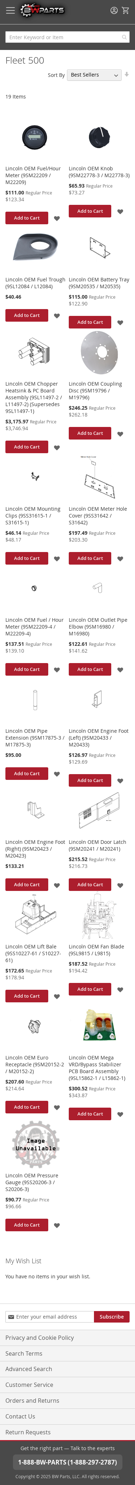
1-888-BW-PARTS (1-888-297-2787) (67, 1462)
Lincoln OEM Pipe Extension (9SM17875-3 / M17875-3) (34, 737)
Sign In (114, 10)
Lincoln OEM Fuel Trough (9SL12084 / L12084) (35, 283)
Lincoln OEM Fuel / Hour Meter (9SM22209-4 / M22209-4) (34, 626)
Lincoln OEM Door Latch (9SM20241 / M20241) (97, 845)
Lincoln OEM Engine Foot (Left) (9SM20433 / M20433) (99, 737)
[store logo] (42, 10)
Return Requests (28, 1432)
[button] (57, 218)
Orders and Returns (32, 1400)
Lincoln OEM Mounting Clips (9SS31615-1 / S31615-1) (32, 515)
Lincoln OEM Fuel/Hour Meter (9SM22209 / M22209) (33, 175)
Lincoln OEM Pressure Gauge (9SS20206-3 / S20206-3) (31, 1182)
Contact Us (20, 1416)
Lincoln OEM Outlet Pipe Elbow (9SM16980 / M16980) (98, 626)
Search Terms (23, 1353)
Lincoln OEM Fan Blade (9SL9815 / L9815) (96, 950)
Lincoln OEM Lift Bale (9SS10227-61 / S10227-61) (33, 953)
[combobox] (67, 37)
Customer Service (29, 1385)
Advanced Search (28, 1369)
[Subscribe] (112, 1317)
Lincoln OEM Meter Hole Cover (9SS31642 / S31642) (98, 515)
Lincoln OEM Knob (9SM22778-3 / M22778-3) (99, 172)
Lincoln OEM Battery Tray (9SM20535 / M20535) (99, 283)
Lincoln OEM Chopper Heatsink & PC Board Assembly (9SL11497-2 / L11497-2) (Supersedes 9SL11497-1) (33, 397)
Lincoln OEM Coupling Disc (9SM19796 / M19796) (95, 390)
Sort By (56, 74)
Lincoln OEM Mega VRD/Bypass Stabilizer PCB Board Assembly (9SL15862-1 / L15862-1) (97, 1067)
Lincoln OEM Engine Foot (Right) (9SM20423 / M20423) (35, 848)
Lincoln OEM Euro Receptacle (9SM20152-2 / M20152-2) (34, 1064)
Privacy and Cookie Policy (39, 1338)
